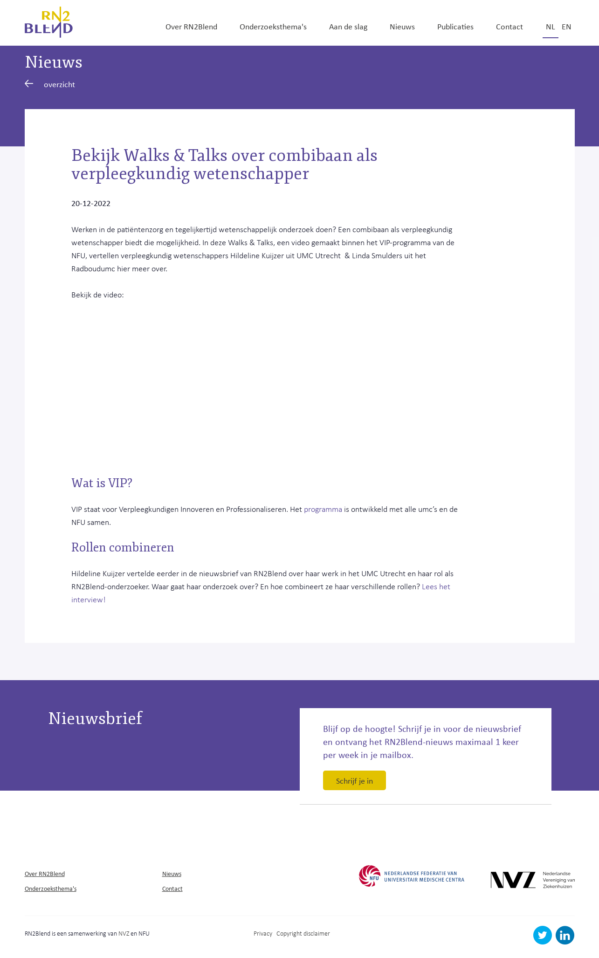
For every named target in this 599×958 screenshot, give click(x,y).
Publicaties (455, 26)
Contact (509, 26)
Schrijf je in (354, 780)
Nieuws (402, 26)
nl (550, 26)
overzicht (50, 83)
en (566, 26)
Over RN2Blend (191, 26)
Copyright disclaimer (303, 933)
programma (324, 508)
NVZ (123, 933)
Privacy (263, 933)
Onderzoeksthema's (273, 26)
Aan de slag (348, 26)
